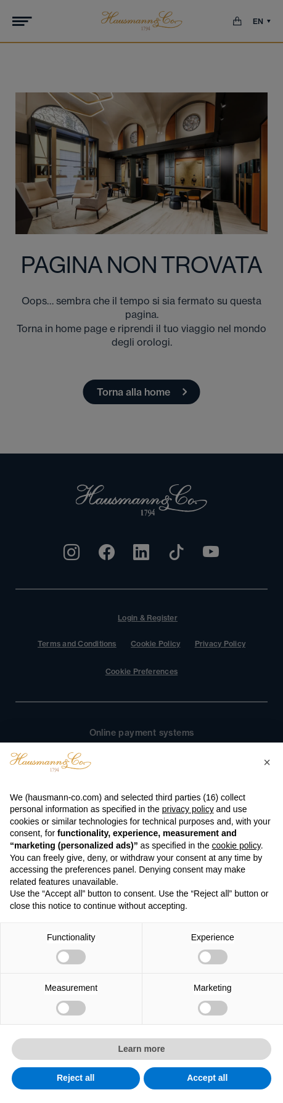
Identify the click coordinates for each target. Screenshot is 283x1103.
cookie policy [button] (236, 845)
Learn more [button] (141, 1049)
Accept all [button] (207, 1078)
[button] (267, 762)
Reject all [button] (75, 1078)
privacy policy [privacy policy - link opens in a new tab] (188, 809)
